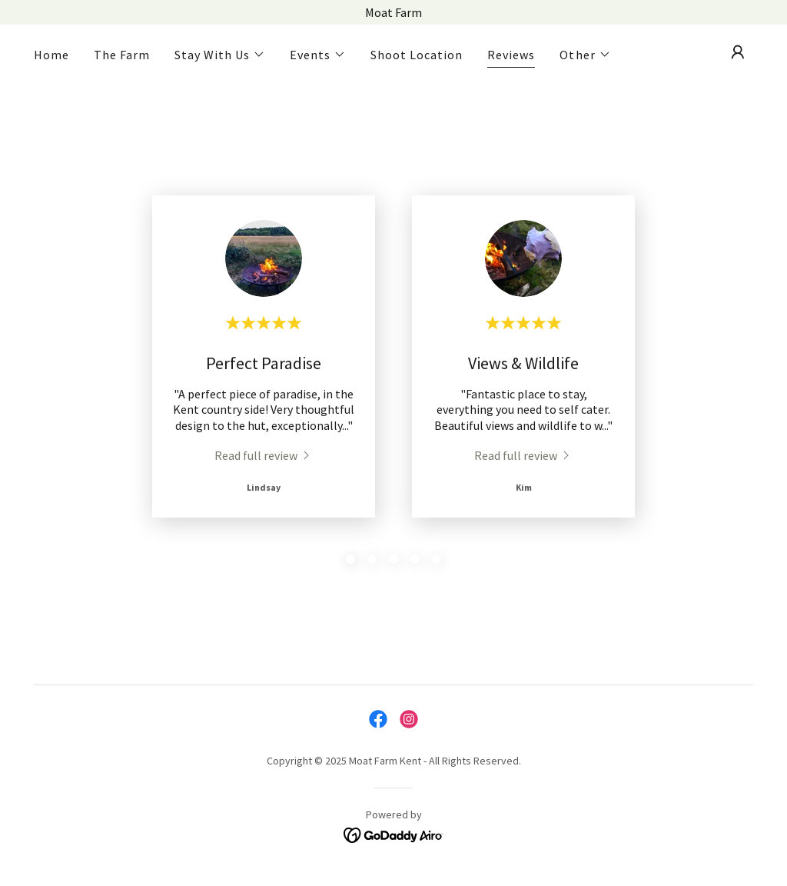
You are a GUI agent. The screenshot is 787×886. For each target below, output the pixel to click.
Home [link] (51, 54)
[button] (219, 54)
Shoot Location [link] (416, 54)
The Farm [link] (122, 54)
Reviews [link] (511, 54)
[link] (263, 454)
